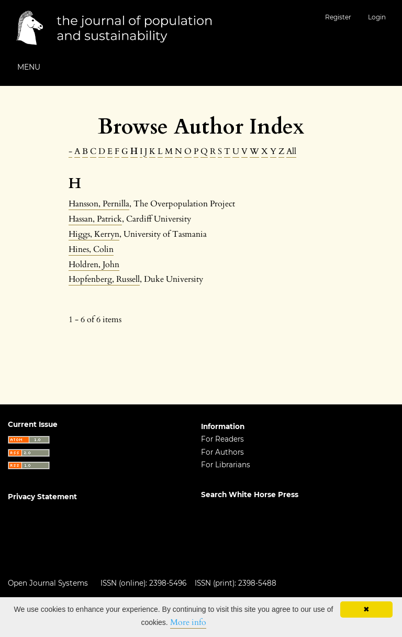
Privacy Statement (42, 496)
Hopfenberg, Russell (104, 279)
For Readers (222, 439)
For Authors (222, 452)
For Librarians (225, 464)
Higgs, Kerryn (94, 234)
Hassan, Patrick (95, 219)
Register (338, 17)
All (291, 151)
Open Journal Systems (48, 583)
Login (377, 17)
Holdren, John (94, 264)
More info (188, 622)
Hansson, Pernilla (99, 204)
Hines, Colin (91, 249)
